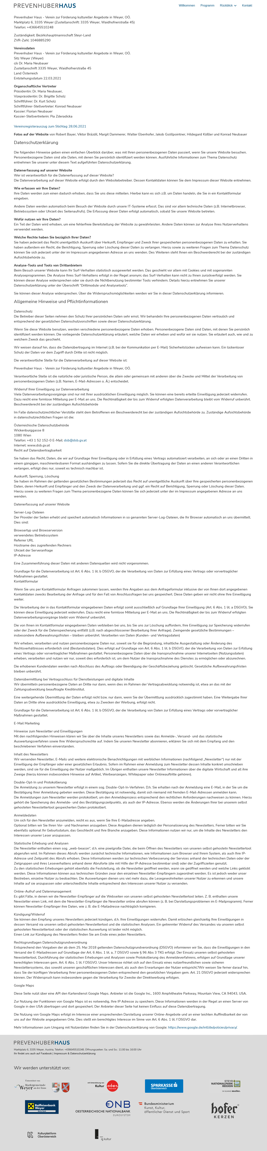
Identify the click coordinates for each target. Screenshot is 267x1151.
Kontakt (247, 5)
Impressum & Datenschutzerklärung (74, 1053)
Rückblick (226, 5)
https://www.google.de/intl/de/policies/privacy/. (202, 1027)
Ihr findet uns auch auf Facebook (33, 1053)
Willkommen (187, 5)
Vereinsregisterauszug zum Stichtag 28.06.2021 (50, 126)
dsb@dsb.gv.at (75, 440)
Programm (208, 5)
